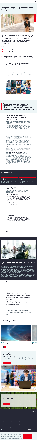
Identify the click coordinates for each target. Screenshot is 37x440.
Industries (10, 421)
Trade (18, 419)
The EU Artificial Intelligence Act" (9, 299)
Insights (10, 422)
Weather (18, 422)
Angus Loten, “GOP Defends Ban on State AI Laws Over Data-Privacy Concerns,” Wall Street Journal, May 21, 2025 (18, 300)
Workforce (18, 424)
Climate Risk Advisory (5, 343)
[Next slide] (5, 347)
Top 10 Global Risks (9, 96)
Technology (18, 421)
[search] (33, 1)
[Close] (36, 436)
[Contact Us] (6, 404)
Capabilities (11, 419)
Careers (2, 421)
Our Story (2, 419)
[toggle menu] (35, 1)
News (2, 424)
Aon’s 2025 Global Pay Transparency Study (15, 152)
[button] (7, 363)
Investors (2, 422)
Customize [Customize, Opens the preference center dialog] (27, 434)
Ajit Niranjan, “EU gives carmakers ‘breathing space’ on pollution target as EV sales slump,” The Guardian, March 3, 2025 (18, 295)
